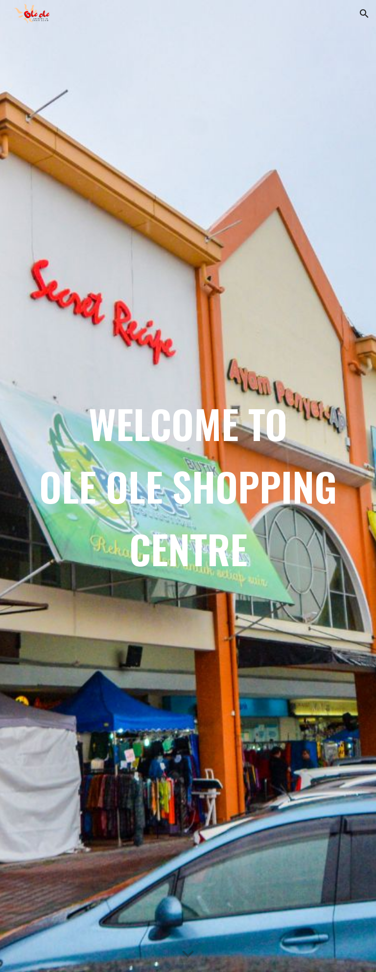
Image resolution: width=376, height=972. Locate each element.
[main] (187, 486)
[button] (364, 13)
